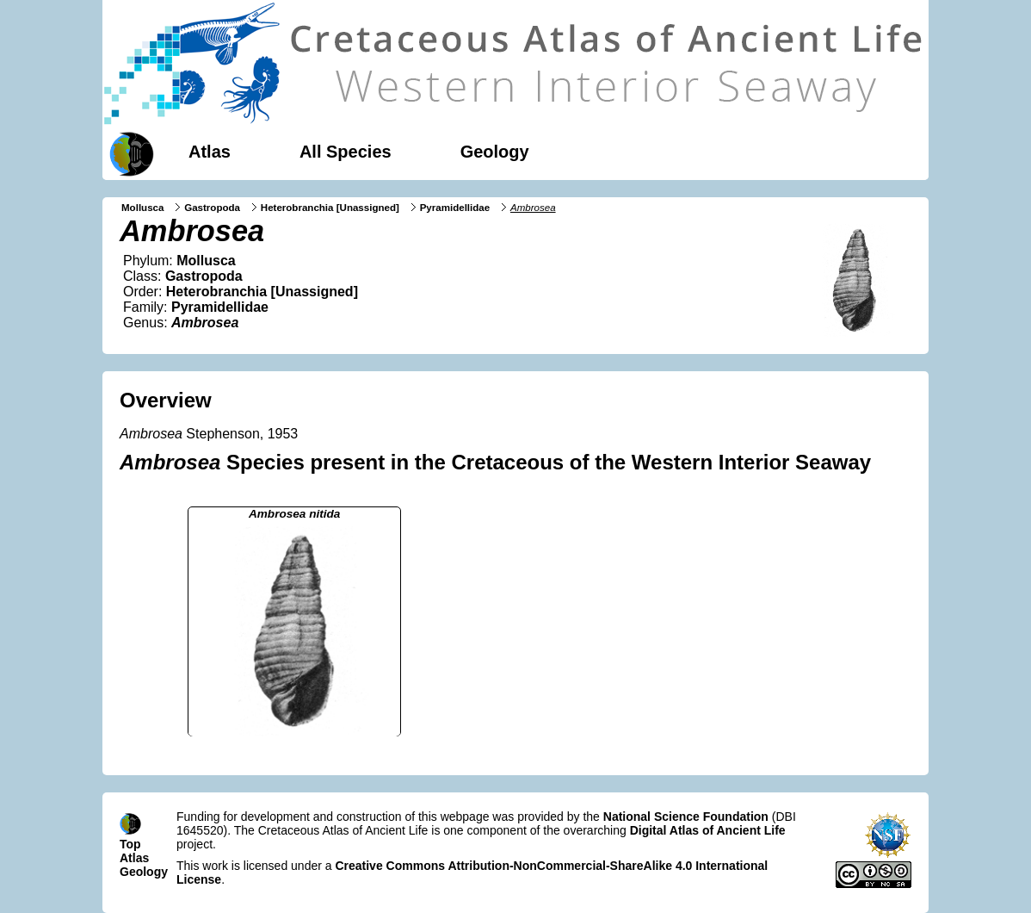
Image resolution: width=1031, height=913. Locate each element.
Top (130, 844)
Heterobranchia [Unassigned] (330, 207)
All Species (345, 151)
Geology (494, 151)
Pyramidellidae (455, 207)
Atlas (209, 151)
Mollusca (142, 207)
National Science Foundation (686, 816)
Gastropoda (212, 207)
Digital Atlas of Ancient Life (708, 830)
